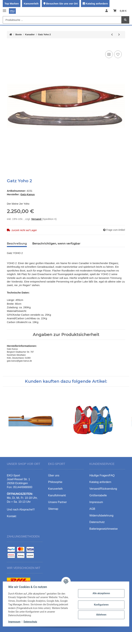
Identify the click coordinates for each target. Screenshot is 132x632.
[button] (107, 11)
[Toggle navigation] (4, 9)
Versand (36, 218)
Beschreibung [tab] (17, 243)
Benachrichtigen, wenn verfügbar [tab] (56, 243)
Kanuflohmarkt (57, 495)
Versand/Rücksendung (103, 488)
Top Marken (11, 3)
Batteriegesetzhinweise (103, 528)
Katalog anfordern (97, 3)
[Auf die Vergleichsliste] (109, 54)
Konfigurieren (101, 604)
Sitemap (53, 508)
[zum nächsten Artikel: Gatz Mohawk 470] (119, 34)
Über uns (53, 475)
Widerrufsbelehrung (101, 515)
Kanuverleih (31, 3)
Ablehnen (101, 614)
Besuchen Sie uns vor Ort (62, 3)
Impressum (14, 621)
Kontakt (11, 516)
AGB (92, 508)
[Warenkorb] (120, 11)
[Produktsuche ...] (62, 20)
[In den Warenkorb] (9, 44)
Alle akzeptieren (101, 593)
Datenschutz (30, 621)
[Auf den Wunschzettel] (118, 54)
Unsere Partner (57, 502)
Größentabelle (98, 495)
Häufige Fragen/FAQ (102, 475)
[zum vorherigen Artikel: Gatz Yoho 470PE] (112, 34)
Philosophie (55, 482)
